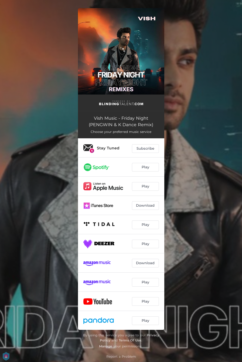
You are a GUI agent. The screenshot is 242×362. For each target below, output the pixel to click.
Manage (105, 346)
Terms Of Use (130, 340)
